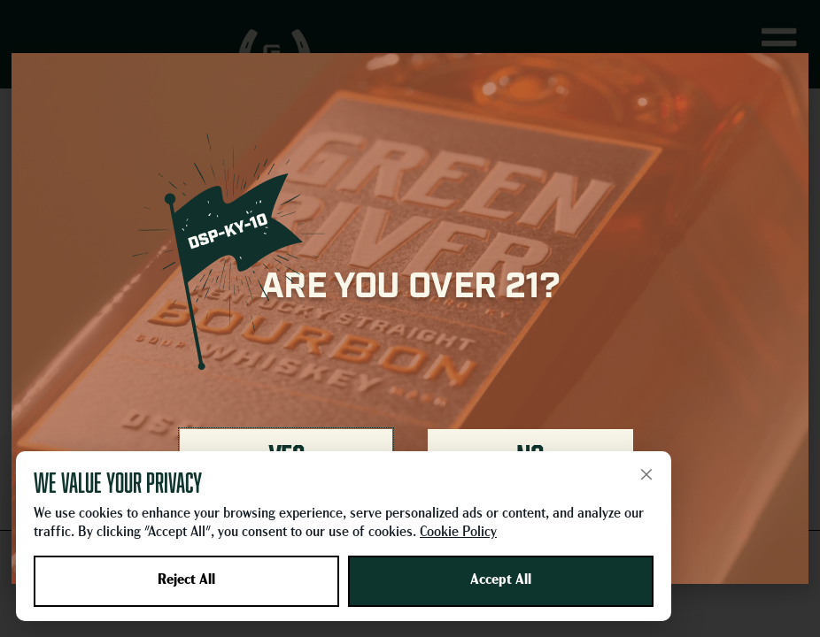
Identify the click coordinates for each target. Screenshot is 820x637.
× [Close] (646, 474)
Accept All (500, 580)
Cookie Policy (458, 533)
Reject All (186, 580)
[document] (410, 318)
